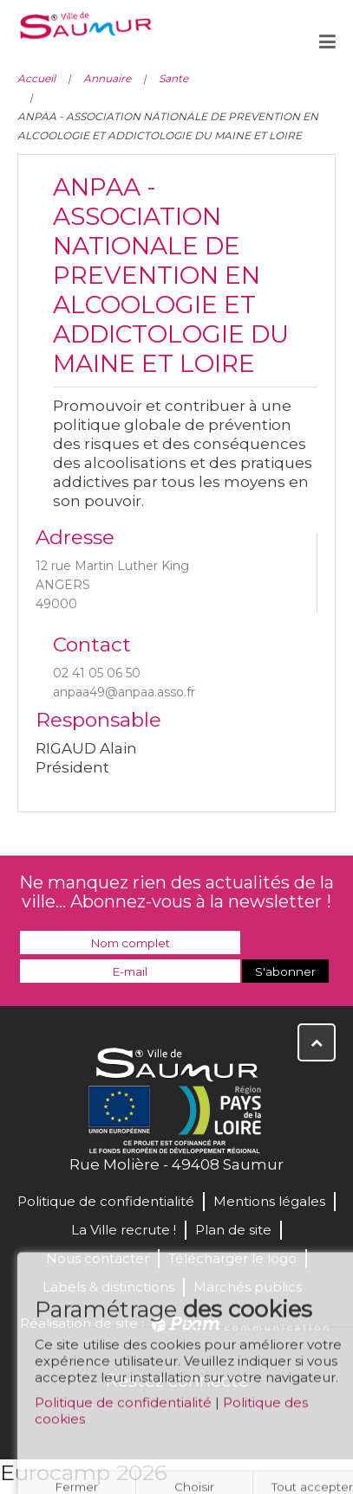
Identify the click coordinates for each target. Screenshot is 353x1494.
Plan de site (233, 1229)
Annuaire (107, 78)
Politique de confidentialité (123, 1408)
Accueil (36, 78)
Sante (173, 78)
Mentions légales (269, 1201)
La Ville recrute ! (123, 1229)
